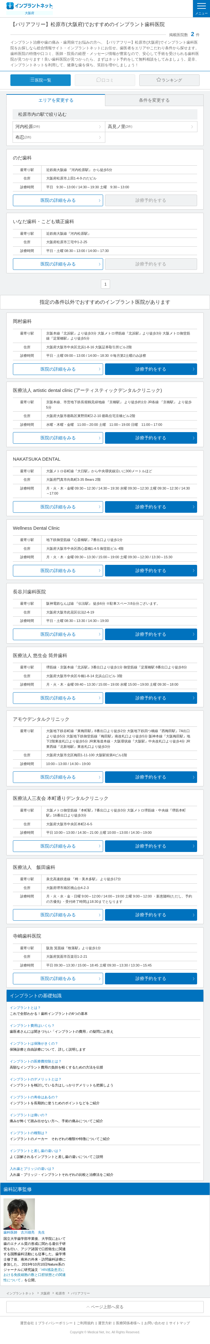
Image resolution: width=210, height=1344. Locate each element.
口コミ (108, 80)
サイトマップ (179, 1323)
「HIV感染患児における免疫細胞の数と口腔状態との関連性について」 (34, 1275)
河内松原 (27, 126)
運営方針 (105, 1323)
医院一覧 (43, 80)
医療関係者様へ (128, 1323)
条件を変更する (154, 100)
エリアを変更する (56, 100)
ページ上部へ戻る (107, 1306)
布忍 (23, 137)
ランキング (172, 80)
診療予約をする (150, 369)
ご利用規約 (85, 1323)
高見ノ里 (120, 126)
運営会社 (27, 1323)
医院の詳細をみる (58, 200)
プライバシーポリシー (55, 1323)
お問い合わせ (154, 1323)
